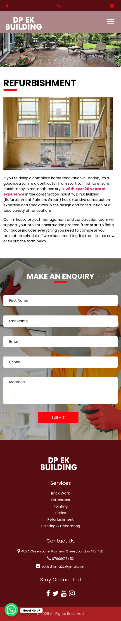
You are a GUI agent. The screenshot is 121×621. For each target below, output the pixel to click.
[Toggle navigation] (111, 21)
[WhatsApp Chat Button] (11, 609)
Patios (60, 512)
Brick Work (60, 493)
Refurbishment (60, 519)
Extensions (60, 499)
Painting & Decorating (60, 526)
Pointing (60, 506)
